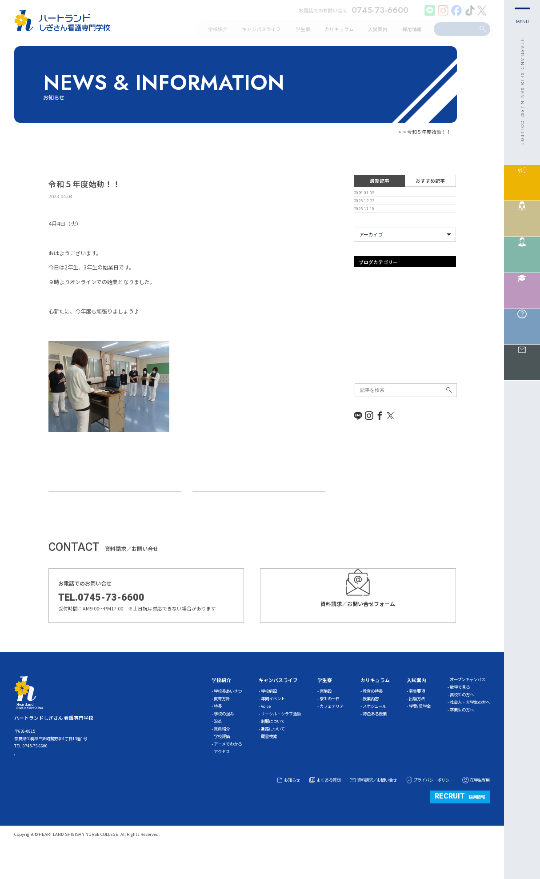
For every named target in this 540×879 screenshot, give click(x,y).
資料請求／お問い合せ (373, 807)
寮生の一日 (330, 725)
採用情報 (460, 823)
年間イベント (273, 725)
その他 (361, 357)
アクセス (222, 778)
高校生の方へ (462, 721)
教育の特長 (373, 717)
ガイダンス (366, 335)
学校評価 (222, 763)
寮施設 (326, 717)
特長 (218, 733)
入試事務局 (366, 379)
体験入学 (363, 369)
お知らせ (392, 131)
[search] (456, 28)
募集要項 (417, 717)
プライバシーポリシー (429, 807)
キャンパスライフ (373, 346)
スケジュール (374, 733)
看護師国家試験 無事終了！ (90, 504)
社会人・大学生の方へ (470, 729)
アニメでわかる (228, 770)
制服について (273, 748)
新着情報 (363, 401)
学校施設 (269, 717)
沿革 (218, 748)
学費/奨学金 (420, 733)
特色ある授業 (375, 740)
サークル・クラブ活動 (281, 740)
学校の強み (224, 740)
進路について (273, 755)
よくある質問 (324, 807)
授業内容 (371, 725)
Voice (266, 733)
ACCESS (43, 787)
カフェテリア (332, 733)
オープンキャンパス (375, 324)
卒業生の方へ (462, 736)
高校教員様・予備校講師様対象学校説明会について (259, 504)
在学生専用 (476, 807)
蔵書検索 (269, 763)
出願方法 (417, 725)
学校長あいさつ (228, 717)
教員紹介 (222, 755)
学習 (359, 390)
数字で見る (460, 713)
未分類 (361, 413)
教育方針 (222, 725)
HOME (371, 131)
